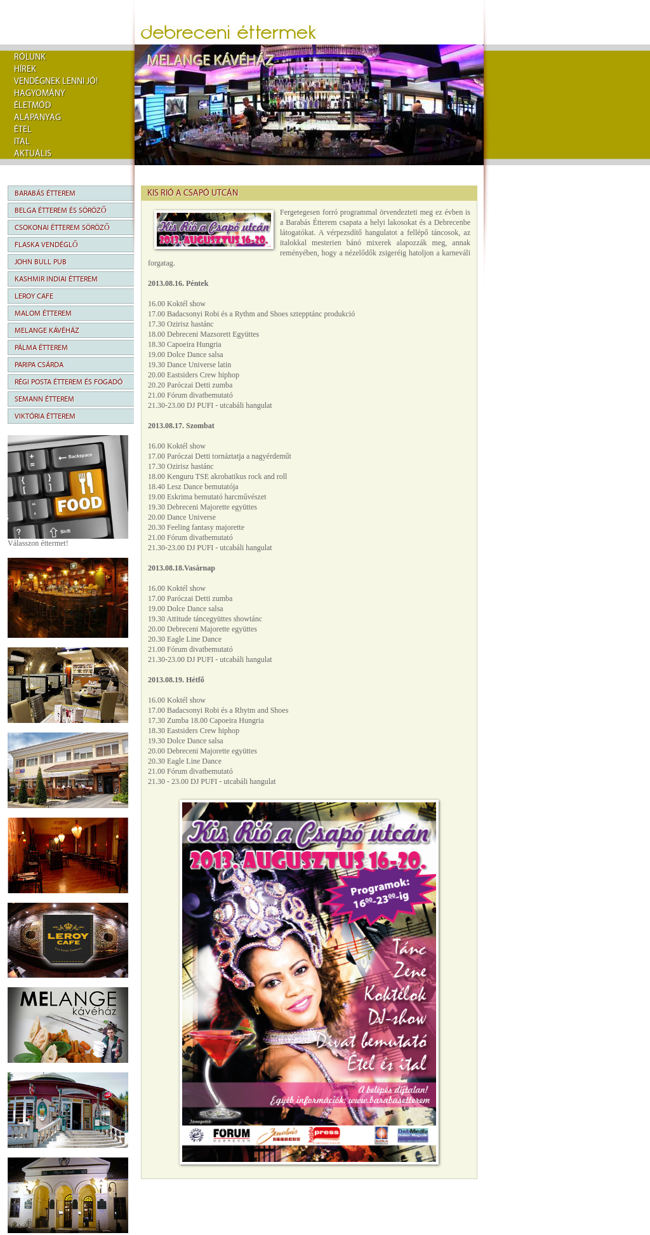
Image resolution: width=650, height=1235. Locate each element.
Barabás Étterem (45, 193)
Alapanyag (37, 117)
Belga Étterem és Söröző (61, 210)
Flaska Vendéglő (46, 244)
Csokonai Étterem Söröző (62, 227)
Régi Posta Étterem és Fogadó (69, 381)
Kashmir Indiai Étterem (56, 278)
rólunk (30, 57)
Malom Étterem (43, 313)
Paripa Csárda (39, 364)
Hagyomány (39, 93)
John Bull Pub (41, 261)
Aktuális (32, 154)
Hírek (25, 69)
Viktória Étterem (45, 416)
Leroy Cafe (34, 296)
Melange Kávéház (47, 330)
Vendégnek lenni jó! (56, 81)
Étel (23, 130)
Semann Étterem (44, 399)
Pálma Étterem (41, 347)
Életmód (32, 105)
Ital (22, 142)
